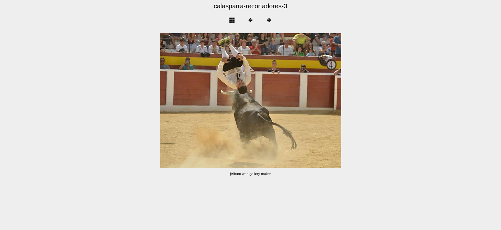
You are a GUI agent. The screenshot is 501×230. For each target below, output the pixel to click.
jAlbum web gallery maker (250, 174)
